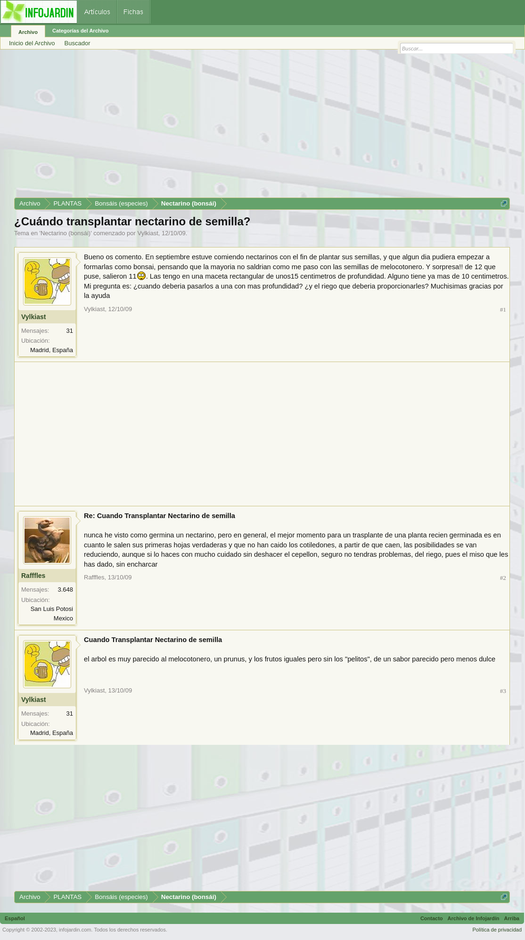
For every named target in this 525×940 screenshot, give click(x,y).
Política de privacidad (497, 929)
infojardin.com (75, 929)
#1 (503, 309)
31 (69, 330)
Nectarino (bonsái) (65, 233)
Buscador (77, 43)
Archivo (28, 32)
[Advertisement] (262, 127)
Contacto (431, 918)
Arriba (511, 918)
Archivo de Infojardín (474, 918)
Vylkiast (148, 233)
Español (15, 918)
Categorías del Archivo (80, 30)
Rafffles (33, 575)
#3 (503, 690)
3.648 (65, 589)
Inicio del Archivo (32, 43)
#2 (503, 577)
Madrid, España (51, 350)
